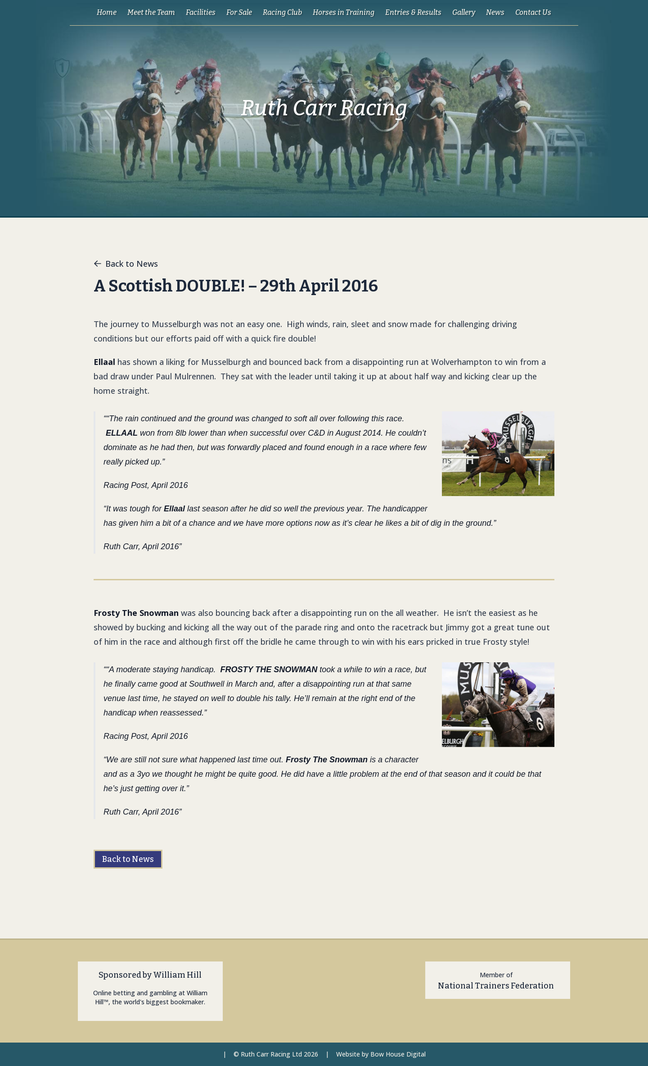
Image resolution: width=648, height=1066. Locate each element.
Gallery (463, 12)
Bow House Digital (398, 1054)
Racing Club (282, 12)
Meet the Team (151, 12)
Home (107, 12)
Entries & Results (413, 12)
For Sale (239, 12)
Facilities (201, 12)
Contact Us (533, 12)
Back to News (126, 263)
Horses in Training (343, 12)
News (495, 12)
